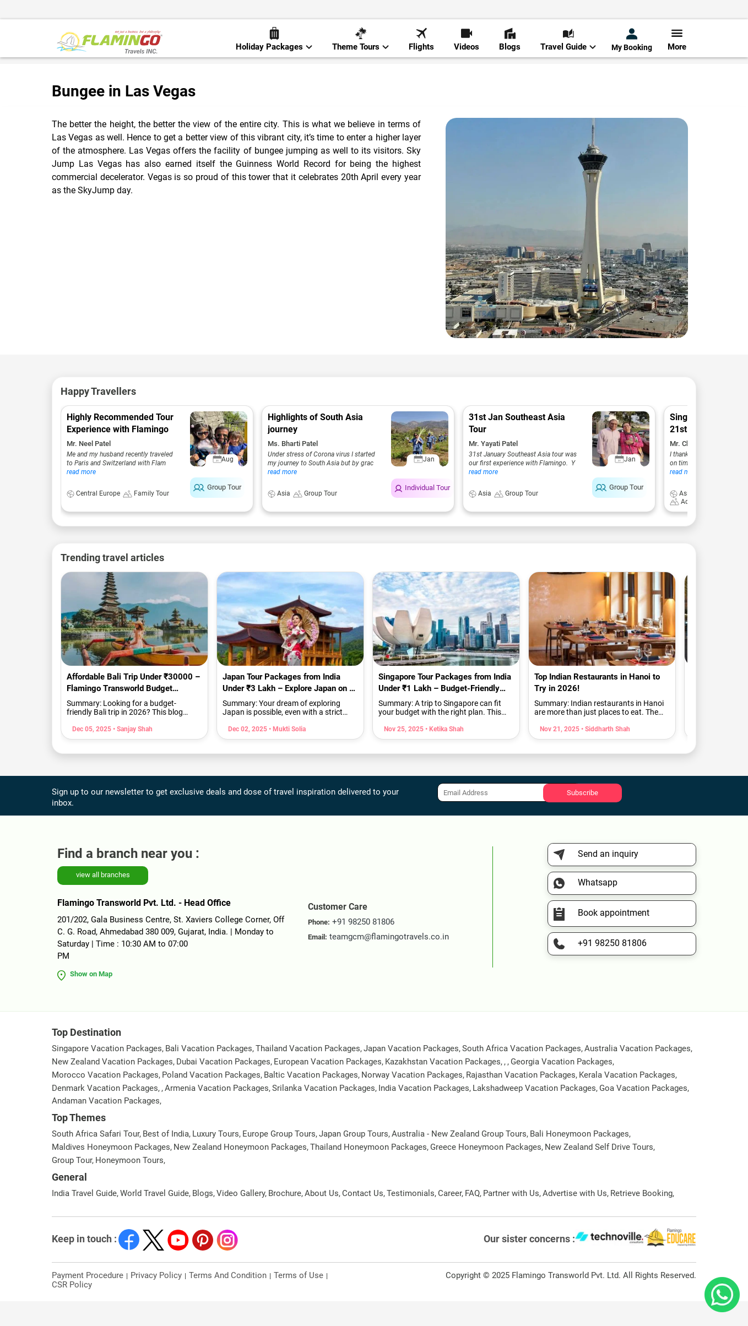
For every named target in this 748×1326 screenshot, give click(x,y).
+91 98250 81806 (491, 13)
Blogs (510, 44)
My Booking (631, 45)
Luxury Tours (215, 1159)
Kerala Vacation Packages (627, 1100)
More (677, 44)
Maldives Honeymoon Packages (111, 1172)
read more (81, 497)
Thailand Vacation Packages (308, 1073)
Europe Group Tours (279, 1159)
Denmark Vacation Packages (105, 1113)
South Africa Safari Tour (95, 1159)
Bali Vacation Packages (208, 1073)
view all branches (103, 899)
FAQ (472, 1218)
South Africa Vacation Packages (521, 1073)
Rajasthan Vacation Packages (521, 1100)
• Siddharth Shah (604, 754)
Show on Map (91, 998)
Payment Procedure (87, 1300)
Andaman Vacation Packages (106, 1126)
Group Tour (72, 1185)
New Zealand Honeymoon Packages (240, 1172)
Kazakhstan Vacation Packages (443, 1086)
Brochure (284, 1218)
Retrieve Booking (641, 1218)
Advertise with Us (575, 1218)
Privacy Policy (156, 1300)
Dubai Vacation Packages (223, 1086)
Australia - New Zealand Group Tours (459, 1159)
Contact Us (362, 1218)
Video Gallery (240, 1218)
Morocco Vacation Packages (105, 1100)
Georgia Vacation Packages (562, 1086)
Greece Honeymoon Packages (485, 1172)
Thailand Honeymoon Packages (368, 1172)
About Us (322, 1218)
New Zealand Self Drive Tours (599, 1172)
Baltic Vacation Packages (311, 1100)
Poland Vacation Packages (211, 1100)
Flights (421, 44)
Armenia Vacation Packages (217, 1113)
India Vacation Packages (423, 1113)
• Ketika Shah (444, 754)
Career (450, 1218)
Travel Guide (568, 44)
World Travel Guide (154, 1218)
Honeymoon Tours (129, 1185)
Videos (466, 44)
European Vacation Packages (328, 1086)
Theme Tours (360, 44)
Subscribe (582, 817)
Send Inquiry (673, 12)
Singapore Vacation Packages (107, 1073)
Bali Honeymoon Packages (579, 1159)
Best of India (166, 1159)
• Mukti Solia (286, 754)
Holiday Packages (274, 44)
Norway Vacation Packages (412, 1100)
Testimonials (411, 1218)
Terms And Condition (228, 1300)
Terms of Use (298, 1300)
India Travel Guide (84, 1218)
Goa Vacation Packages (643, 1113)
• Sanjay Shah (132, 754)
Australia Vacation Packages (637, 1073)
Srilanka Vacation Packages (323, 1113)
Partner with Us (511, 1218)
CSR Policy (72, 1309)
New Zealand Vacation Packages (112, 1086)
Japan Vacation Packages (411, 1073)
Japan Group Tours (353, 1159)
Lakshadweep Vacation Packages (534, 1113)
